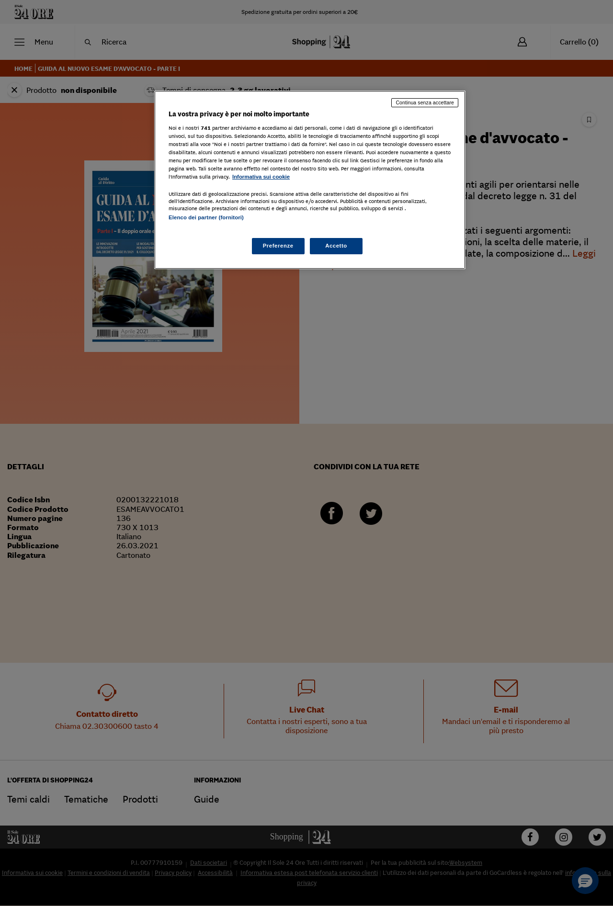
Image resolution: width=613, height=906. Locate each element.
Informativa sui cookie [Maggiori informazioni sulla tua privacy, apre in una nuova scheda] (261, 177)
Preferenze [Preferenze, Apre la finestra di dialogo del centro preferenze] (278, 246)
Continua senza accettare (425, 102)
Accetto (336, 246)
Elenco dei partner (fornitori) (206, 217)
